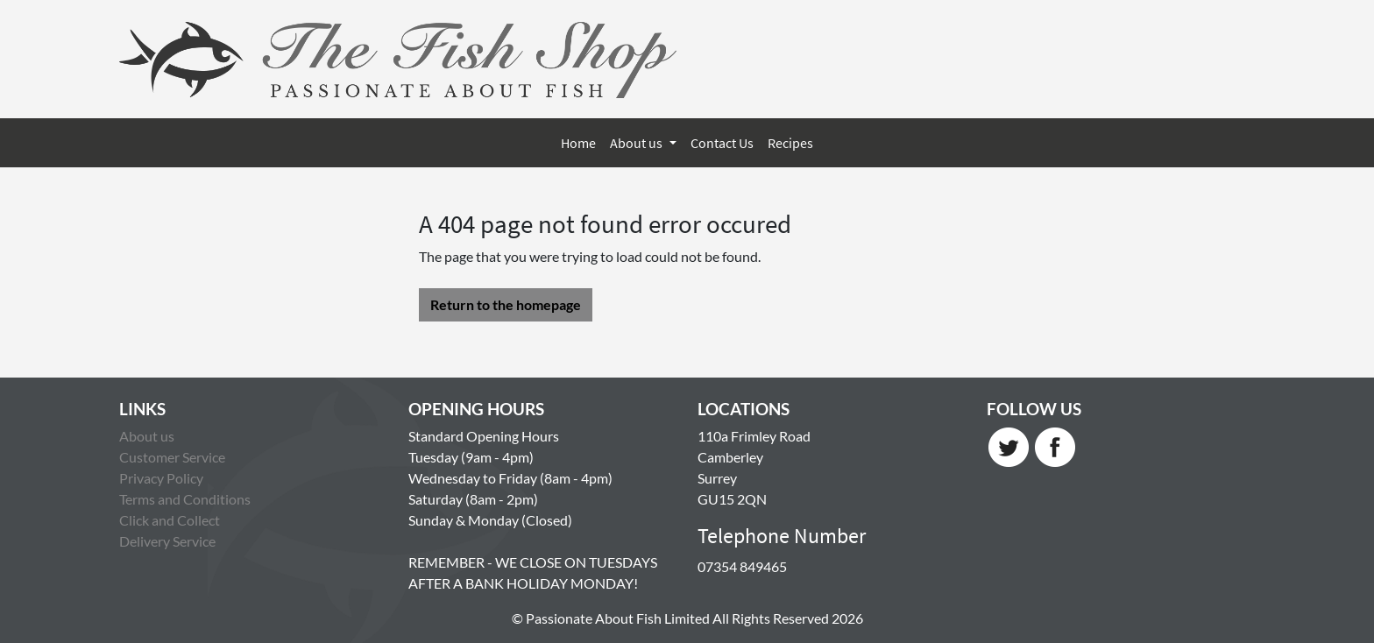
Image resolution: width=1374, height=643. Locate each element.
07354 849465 (742, 566)
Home (578, 143)
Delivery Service (167, 541)
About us (637, 143)
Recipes (790, 143)
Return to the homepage (505, 304)
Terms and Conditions (185, 499)
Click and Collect (169, 520)
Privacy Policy (161, 478)
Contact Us (722, 143)
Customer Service (172, 457)
